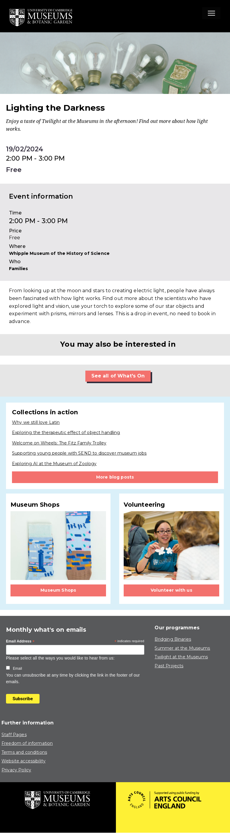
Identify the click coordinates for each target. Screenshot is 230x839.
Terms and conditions (24, 752)
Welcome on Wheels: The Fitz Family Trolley (59, 443)
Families (18, 268)
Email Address (20, 641)
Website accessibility (23, 761)
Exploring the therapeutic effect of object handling (66, 432)
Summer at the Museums (182, 648)
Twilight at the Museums (181, 657)
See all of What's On (118, 376)
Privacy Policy (16, 770)
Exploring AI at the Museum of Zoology (54, 463)
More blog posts (115, 477)
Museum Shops (58, 590)
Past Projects (169, 666)
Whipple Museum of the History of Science (59, 253)
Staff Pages (14, 734)
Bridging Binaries (173, 639)
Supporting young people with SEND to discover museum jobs (79, 453)
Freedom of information (27, 743)
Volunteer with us (171, 590)
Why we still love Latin (36, 422)
